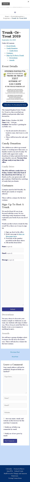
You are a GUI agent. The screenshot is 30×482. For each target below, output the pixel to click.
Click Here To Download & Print (15, 105)
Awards (11, 60)
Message (8, 260)
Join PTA (10, 471)
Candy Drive (13, 50)
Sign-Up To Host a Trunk (15, 55)
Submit (12, 309)
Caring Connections (15, 478)
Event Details (11, 46)
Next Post (15, 356)
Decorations (13, 58)
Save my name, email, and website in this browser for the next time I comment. (13, 421)
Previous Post (15, 352)
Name (7, 246)
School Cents (18, 471)
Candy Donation (12, 48)
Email (7, 253)
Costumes (10, 53)
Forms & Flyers (19, 469)
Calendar (9, 469)
